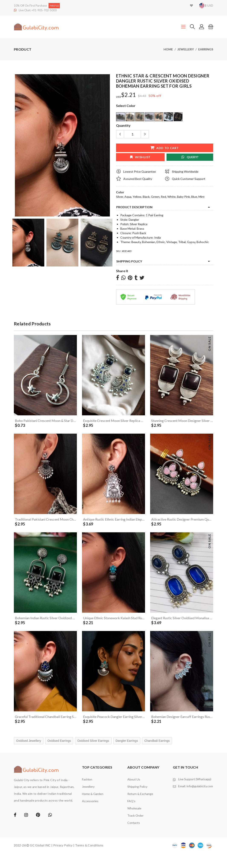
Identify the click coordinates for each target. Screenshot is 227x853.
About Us (133, 779)
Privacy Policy (63, 845)
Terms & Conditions (89, 845)
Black (146, 196)
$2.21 (128, 95)
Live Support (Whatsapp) (194, 779)
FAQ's (131, 801)
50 (150, 96)
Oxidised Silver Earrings (93, 740)
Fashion (87, 779)
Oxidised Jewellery (28, 740)
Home (168, 49)
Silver (119, 196)
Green (155, 196)
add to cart (164, 147)
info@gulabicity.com (200, 786)
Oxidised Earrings (59, 740)
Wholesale (134, 808)
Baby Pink (183, 196)
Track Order (135, 815)
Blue (194, 196)
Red (163, 196)
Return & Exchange (140, 794)
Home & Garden (92, 794)
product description (134, 207)
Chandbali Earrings (157, 740)
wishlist (140, 157)
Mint (201, 196)
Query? (189, 157)
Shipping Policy (129, 261)
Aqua (127, 196)
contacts (133, 823)
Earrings (205, 49)
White (171, 196)
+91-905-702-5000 (44, 10)
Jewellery (185, 49)
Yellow (137, 196)
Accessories (90, 801)
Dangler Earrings (127, 740)
